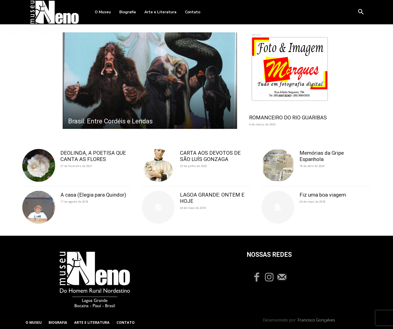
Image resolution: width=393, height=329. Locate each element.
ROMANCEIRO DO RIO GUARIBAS (288, 118)
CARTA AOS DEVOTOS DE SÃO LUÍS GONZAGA (210, 156)
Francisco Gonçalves (316, 320)
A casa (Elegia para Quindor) (93, 195)
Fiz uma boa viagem (323, 195)
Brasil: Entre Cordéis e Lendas (110, 121)
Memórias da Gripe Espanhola (322, 156)
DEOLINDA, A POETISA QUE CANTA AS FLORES (93, 156)
